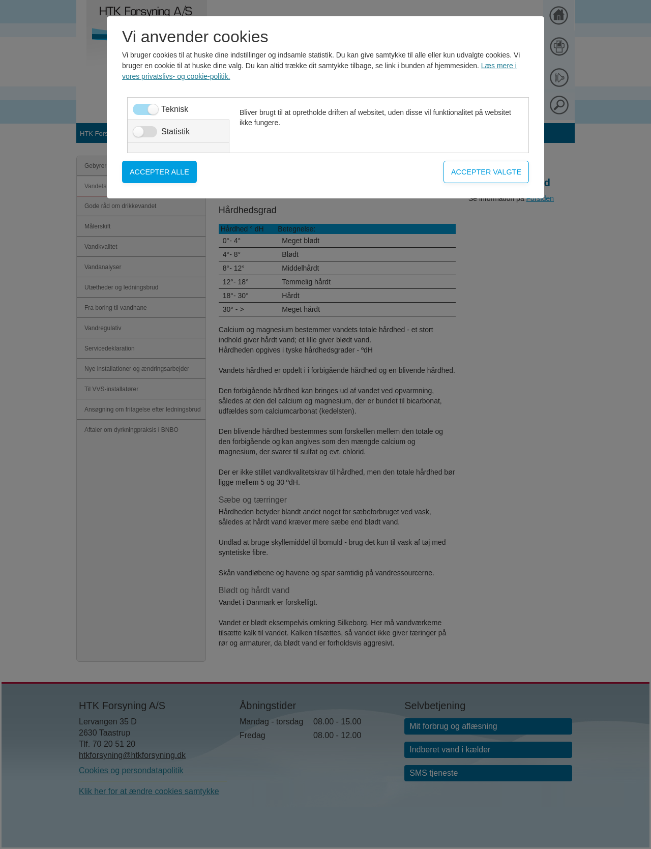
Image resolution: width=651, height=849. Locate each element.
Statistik (175, 131)
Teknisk (174, 109)
